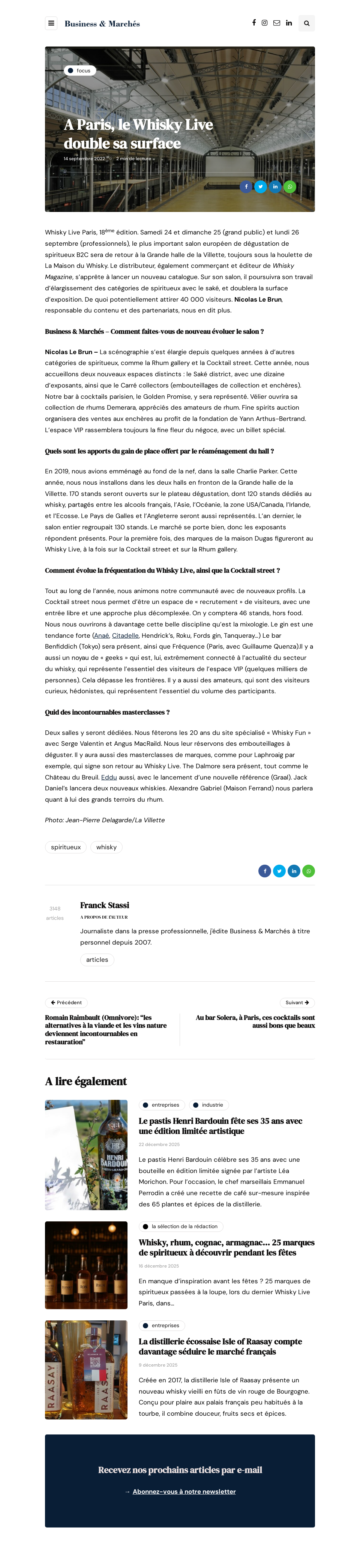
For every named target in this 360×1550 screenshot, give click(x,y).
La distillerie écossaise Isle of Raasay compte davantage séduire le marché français (220, 1347)
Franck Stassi (104, 905)
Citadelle (125, 635)
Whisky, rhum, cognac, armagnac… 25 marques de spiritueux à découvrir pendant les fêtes (227, 1248)
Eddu (109, 777)
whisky (106, 847)
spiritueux (66, 847)
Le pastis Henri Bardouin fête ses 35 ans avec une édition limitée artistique (220, 1126)
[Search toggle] (306, 23)
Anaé (101, 635)
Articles (97, 959)
